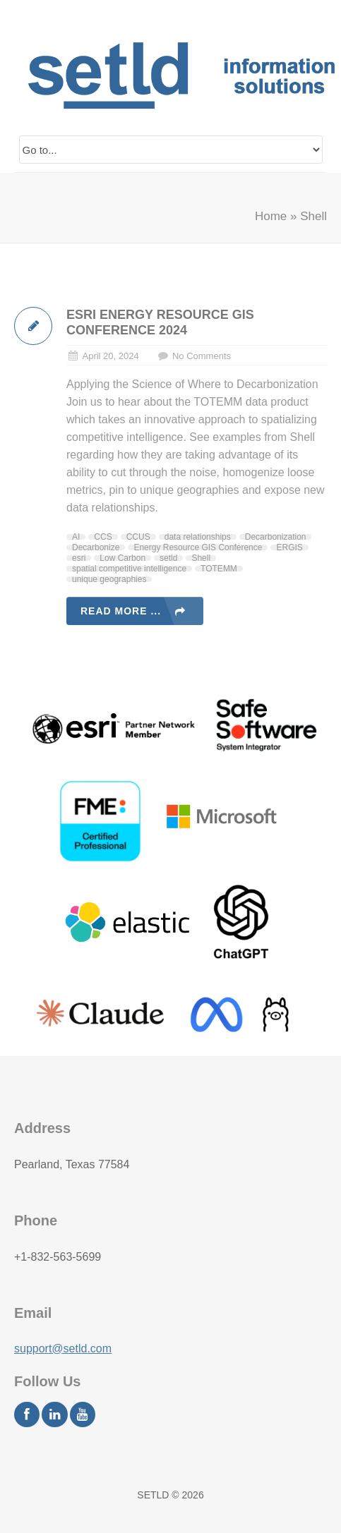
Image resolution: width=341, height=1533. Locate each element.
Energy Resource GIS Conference (197, 547)
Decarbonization (275, 537)
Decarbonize (95, 547)
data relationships (197, 537)
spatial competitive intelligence (129, 568)
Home (271, 216)
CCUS (138, 537)
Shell (200, 558)
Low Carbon (122, 558)
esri (78, 558)
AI (76, 537)
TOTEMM (219, 568)
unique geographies (109, 579)
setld (168, 558)
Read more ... (120, 611)
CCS (103, 537)
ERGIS (289, 547)
